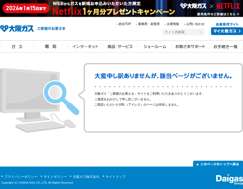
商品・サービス (120, 46)
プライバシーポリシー (21, 177)
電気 (51, 46)
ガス (17, 46)
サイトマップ (116, 177)
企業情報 (173, 24)
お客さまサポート (190, 46)
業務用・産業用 (149, 24)
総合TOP (125, 24)
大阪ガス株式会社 (87, 177)
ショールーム (155, 46)
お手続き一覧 (225, 46)
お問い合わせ (195, 24)
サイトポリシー (56, 177)
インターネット (85, 46)
